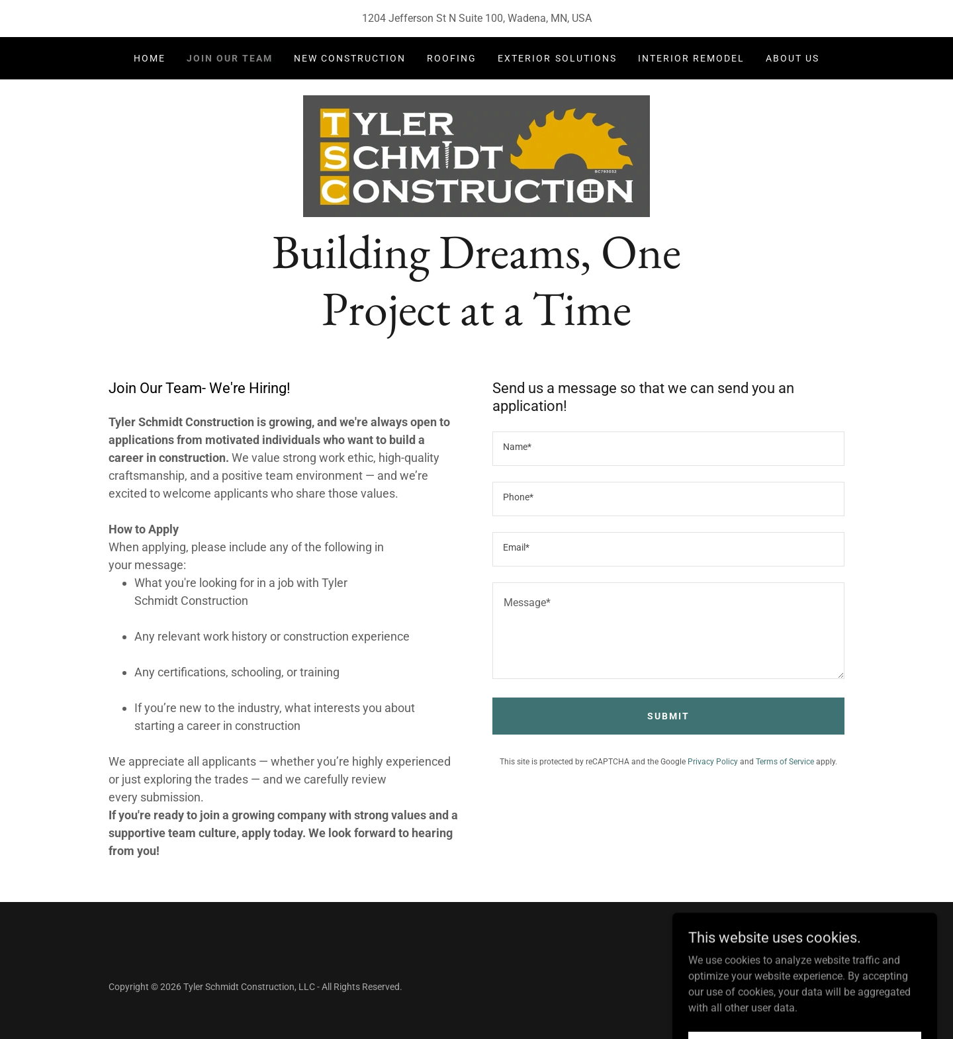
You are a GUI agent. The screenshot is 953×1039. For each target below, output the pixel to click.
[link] (476, 155)
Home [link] (149, 58)
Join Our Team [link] (230, 58)
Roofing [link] (451, 58)
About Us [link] (792, 58)
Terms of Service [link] (785, 761)
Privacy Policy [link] (713, 761)
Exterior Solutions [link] (557, 58)
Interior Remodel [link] (691, 58)
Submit (668, 716)
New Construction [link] (350, 58)
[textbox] (668, 448)
